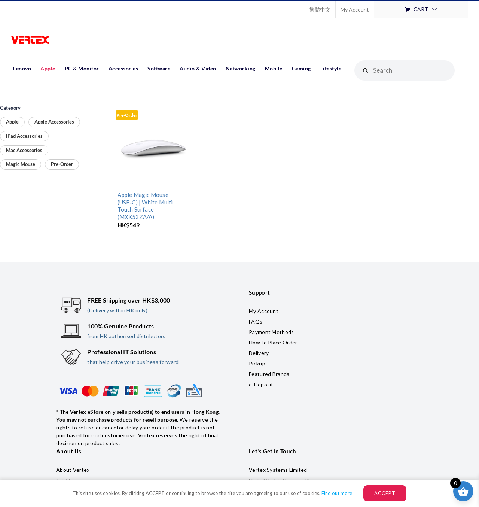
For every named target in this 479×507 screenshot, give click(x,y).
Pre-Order (62, 164)
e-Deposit (261, 384)
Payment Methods (271, 332)
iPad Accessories (24, 136)
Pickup (257, 363)
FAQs (255, 321)
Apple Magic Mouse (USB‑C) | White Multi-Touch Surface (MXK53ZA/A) (146, 205)
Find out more (336, 493)
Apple (12, 122)
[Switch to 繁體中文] (320, 9)
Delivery (259, 353)
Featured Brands (269, 374)
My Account (263, 311)
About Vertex (73, 470)
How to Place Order (273, 342)
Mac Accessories (24, 150)
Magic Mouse (20, 164)
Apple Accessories (54, 122)
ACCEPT (385, 493)
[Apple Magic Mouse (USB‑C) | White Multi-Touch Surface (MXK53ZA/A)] (153, 148)
